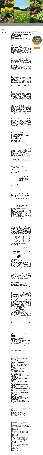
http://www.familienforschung (17, 446)
